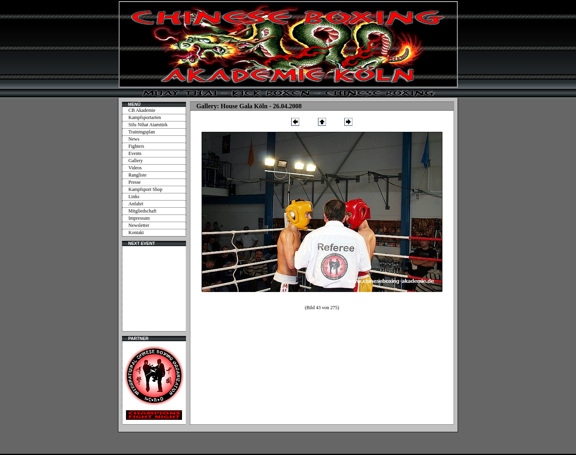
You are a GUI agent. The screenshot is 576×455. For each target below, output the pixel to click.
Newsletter (138, 225)
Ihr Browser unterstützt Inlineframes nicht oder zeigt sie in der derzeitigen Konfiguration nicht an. (154, 289)
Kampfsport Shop (145, 189)
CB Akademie (142, 110)
